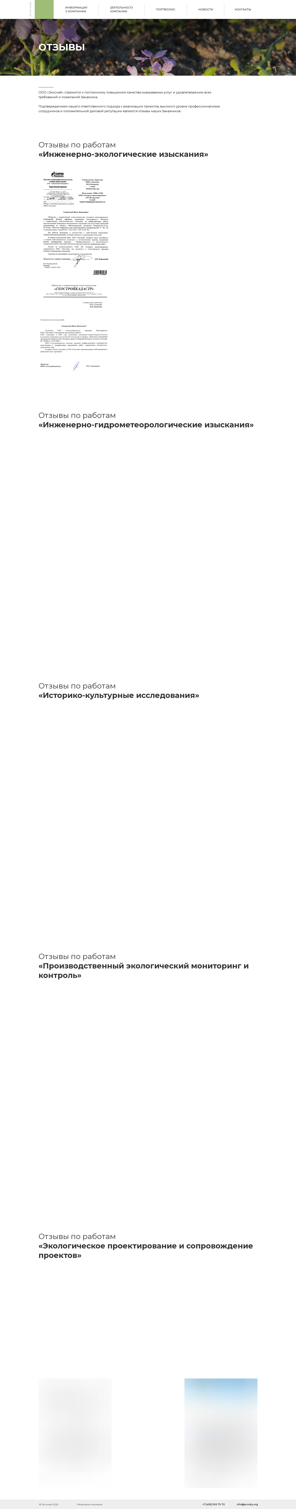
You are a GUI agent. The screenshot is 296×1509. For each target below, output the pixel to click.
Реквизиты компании (90, 1504)
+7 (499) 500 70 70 (213, 1504)
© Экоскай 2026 (48, 1504)
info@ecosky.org (247, 1504)
